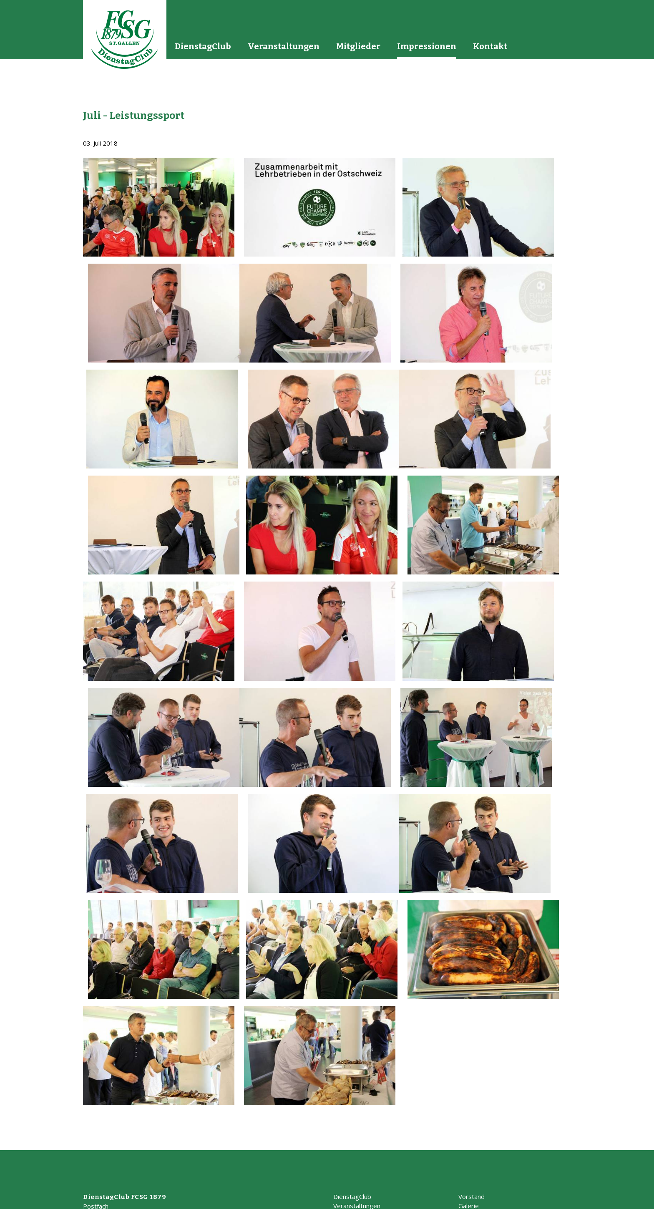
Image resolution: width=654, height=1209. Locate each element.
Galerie (468, 1113)
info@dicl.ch (99, 1141)
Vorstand (471, 1104)
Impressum (509, 1199)
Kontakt (490, 46)
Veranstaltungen (283, 46)
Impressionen (426, 46)
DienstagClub (203, 46)
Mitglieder (358, 46)
